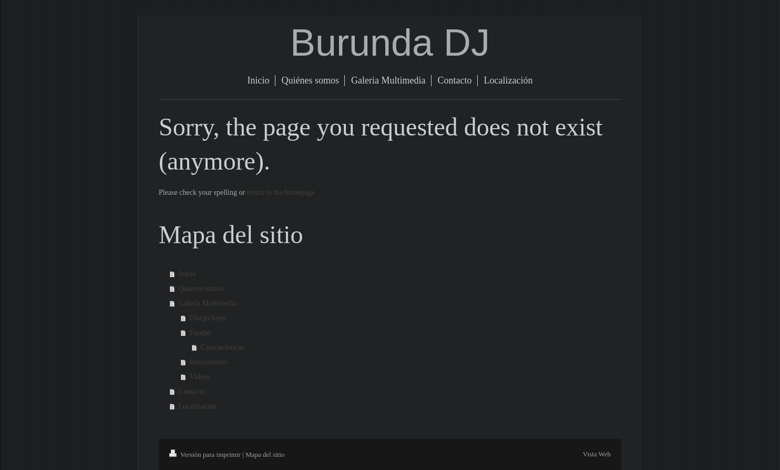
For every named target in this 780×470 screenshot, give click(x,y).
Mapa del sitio (264, 454)
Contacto (192, 391)
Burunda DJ (390, 43)
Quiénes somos (201, 289)
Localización (198, 406)
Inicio (187, 274)
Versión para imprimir (205, 454)
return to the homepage (281, 192)
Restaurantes (209, 362)
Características (222, 347)
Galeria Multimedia (208, 303)
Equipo (200, 333)
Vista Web (597, 454)
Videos (200, 377)
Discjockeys (207, 318)
